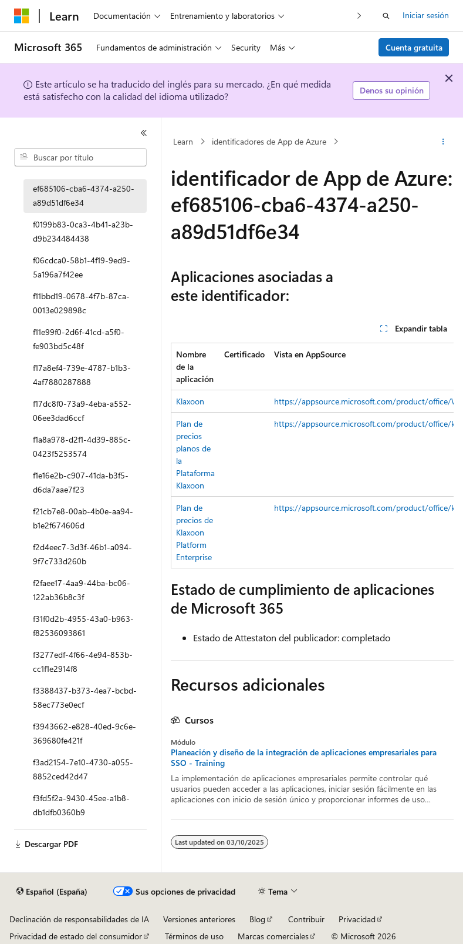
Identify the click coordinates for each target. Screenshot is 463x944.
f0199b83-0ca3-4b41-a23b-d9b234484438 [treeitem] (83, 232)
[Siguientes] (359, 15)
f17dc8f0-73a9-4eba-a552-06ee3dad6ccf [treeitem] (82, 411)
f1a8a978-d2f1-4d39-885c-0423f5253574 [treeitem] (82, 447)
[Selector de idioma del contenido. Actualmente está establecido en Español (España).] (51, 891)
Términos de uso (194, 936)
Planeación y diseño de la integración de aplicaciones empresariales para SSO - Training (304, 757)
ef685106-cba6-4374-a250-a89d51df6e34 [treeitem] (83, 196)
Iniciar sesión (426, 15)
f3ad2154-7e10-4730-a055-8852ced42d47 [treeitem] (83, 769)
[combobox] (80, 157)
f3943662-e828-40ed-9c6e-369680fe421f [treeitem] (84, 734)
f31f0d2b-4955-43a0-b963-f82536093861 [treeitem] (83, 626)
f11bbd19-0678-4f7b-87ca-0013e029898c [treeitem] (81, 303)
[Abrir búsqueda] (386, 15)
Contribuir (306, 919)
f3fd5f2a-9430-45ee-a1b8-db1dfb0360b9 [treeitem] (81, 805)
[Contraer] (143, 132)
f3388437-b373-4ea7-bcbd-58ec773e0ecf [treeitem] (85, 698)
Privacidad (357, 919)
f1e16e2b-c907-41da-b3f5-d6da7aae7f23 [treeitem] (81, 483)
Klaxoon (190, 401)
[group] (312, 455)
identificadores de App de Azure (269, 141)
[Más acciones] (443, 141)
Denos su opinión (392, 90)
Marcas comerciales (273, 936)
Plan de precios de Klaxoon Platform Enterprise (194, 532)
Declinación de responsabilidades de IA (79, 919)
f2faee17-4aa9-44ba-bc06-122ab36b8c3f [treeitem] (81, 590)
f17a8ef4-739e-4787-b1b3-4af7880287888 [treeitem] (82, 375)
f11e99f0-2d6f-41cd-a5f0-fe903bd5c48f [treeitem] (78, 339)
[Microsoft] (21, 16)
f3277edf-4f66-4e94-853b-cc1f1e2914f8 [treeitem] (83, 662)
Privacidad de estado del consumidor (75, 936)
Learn (183, 141)
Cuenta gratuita (414, 47)
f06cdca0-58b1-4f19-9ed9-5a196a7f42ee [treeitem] (81, 267)
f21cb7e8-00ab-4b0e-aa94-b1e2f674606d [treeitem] (83, 518)
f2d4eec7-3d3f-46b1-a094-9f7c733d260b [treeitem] (82, 554)
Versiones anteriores (199, 919)
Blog (257, 919)
